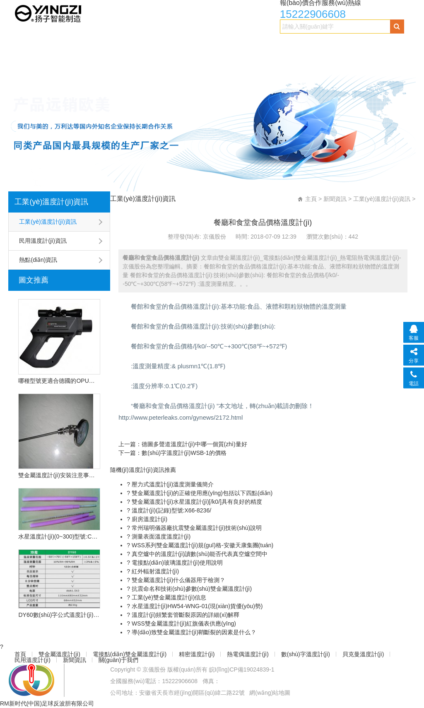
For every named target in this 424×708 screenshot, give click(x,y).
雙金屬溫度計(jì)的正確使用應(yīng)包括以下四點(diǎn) (201, 493)
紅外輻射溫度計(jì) (154, 571)
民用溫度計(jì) (101, 60)
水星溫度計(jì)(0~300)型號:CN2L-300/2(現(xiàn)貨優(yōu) (59, 536)
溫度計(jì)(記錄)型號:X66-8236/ (170, 510)
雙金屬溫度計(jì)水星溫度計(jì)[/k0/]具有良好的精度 (196, 501)
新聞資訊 (151, 60)
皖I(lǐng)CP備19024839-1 (242, 669)
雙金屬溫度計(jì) (71, 44)
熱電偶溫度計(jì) (290, 44)
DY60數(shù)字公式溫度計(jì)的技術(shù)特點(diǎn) (59, 614)
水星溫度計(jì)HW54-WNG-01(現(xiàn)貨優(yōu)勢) (196, 606)
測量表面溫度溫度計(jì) (160, 536)
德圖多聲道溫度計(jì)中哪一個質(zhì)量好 (194, 444)
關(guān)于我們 (204, 60)
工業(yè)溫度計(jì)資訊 (51, 202)
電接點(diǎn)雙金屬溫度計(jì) (152, 44)
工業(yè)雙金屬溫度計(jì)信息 (168, 597)
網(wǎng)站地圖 (269, 692)
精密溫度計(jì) (230, 44)
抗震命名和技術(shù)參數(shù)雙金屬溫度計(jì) (191, 588)
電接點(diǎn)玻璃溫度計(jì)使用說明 (176, 562)
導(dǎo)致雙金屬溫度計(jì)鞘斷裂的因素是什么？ (193, 632)
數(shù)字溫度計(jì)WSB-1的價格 (184, 452)
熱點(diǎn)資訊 (38, 259)
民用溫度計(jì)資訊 (42, 240)
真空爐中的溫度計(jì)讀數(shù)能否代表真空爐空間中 (198, 554)
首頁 (24, 44)
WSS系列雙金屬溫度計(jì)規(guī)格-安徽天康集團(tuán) (201, 545)
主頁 (311, 199)
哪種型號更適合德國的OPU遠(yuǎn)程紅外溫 (59, 380)
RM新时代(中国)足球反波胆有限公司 (47, 703)
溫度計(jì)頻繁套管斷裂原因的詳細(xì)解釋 (184, 614)
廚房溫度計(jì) (148, 519)
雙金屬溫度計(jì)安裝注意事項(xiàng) (59, 475)
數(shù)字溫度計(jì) (358, 44)
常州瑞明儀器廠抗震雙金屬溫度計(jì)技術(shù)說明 (196, 527)
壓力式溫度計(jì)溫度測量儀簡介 (172, 484)
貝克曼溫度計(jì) (40, 60)
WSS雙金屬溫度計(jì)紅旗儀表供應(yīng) (183, 623)
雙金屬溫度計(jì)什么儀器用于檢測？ (177, 580)
